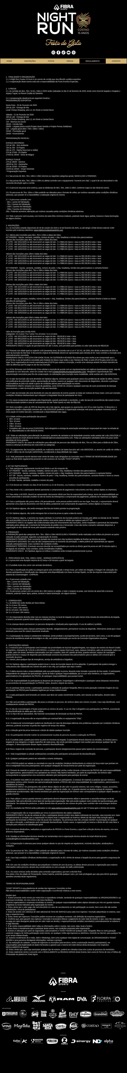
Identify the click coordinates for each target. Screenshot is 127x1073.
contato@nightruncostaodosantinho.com (69, 372)
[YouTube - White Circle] (68, 52)
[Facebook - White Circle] (58, 52)
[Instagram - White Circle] (53, 52)
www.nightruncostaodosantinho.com (48, 230)
